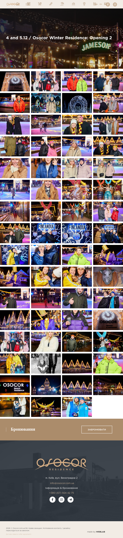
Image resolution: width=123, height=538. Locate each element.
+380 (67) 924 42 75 (61, 493)
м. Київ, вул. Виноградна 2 (62, 478)
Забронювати (97, 429)
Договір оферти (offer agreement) (18, 534)
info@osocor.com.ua (62, 483)
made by (96, 532)
